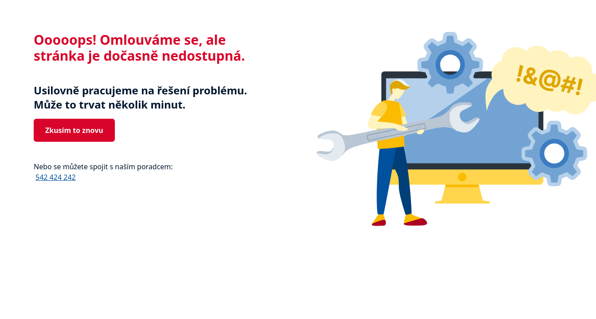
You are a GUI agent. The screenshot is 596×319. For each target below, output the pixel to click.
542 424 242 (55, 177)
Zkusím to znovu (74, 130)
